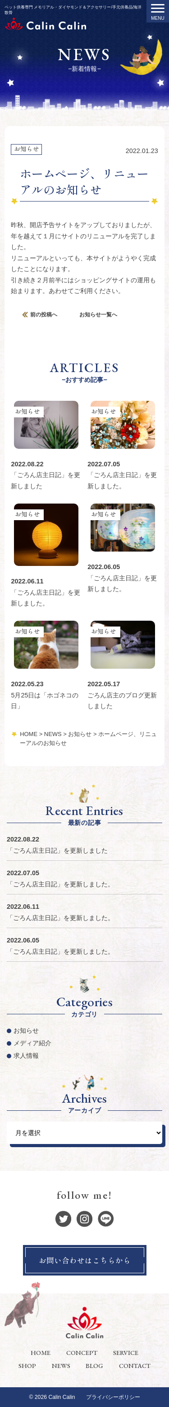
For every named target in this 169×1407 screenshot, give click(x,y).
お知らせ (26, 148)
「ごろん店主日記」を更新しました (57, 850)
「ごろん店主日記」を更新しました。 (60, 884)
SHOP (27, 1365)
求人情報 (26, 1055)
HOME (40, 1352)
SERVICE (125, 1352)
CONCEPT (81, 1352)
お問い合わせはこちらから (85, 1260)
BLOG (94, 1365)
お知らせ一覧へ (98, 314)
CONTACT (135, 1365)
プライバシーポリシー (113, 1397)
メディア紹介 (32, 1043)
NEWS (61, 1365)
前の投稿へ (43, 314)
